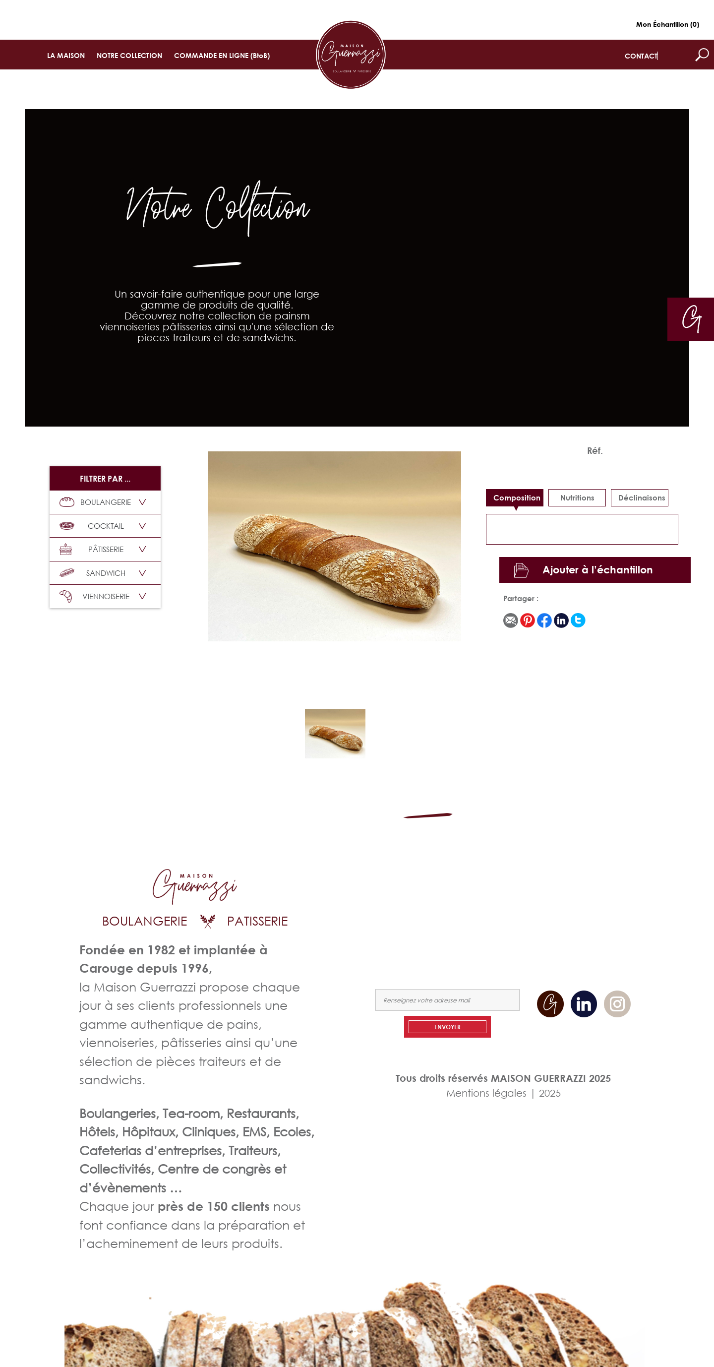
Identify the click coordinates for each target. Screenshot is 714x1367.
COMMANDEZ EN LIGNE (525, 912)
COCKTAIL (92, 525)
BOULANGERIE (95, 502)
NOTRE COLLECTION (129, 55)
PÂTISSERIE (91, 549)
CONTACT (641, 56)
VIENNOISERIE (94, 596)
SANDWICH (92, 572)
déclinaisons (641, 497)
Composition (516, 497)
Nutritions (577, 497)
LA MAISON (66, 55)
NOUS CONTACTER (602, 912)
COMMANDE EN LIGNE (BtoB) (222, 55)
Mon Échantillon (667, 24)
